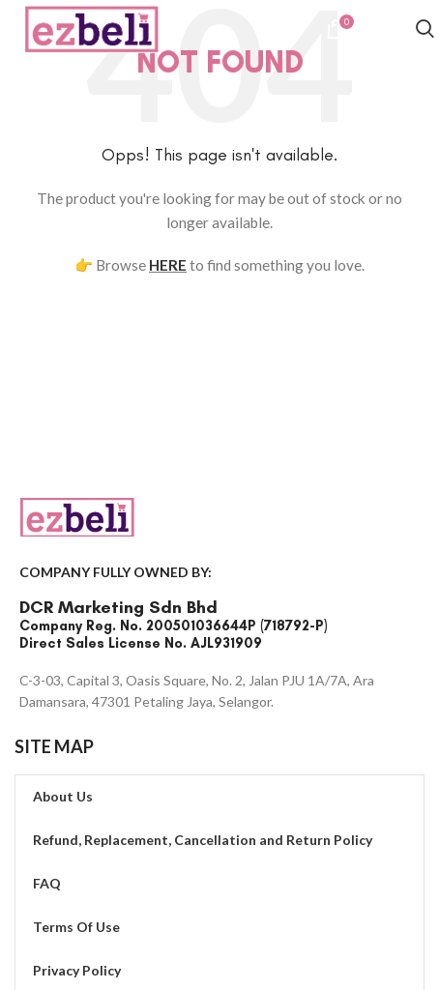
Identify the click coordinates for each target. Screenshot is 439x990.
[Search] (425, 31)
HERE (168, 265)
